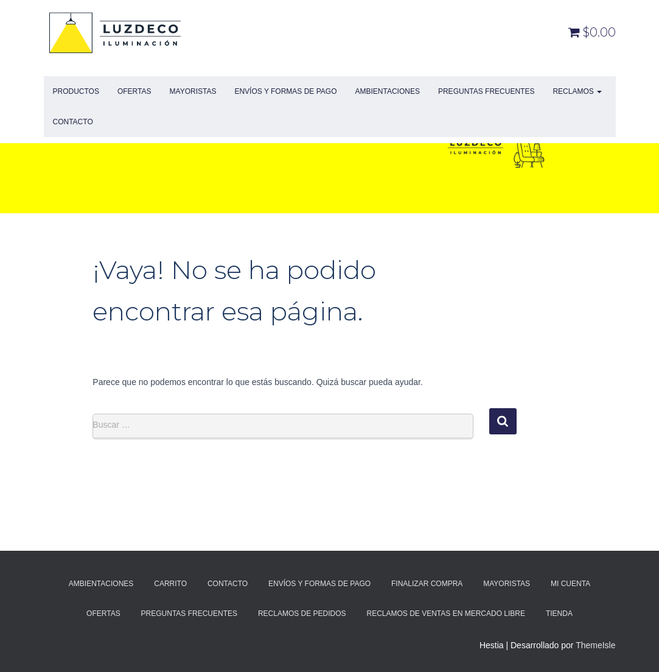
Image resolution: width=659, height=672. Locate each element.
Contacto (73, 122)
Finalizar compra (426, 583)
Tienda (559, 613)
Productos (76, 91)
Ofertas (134, 91)
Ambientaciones (387, 91)
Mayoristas (193, 91)
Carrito (170, 583)
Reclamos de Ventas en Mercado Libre (446, 613)
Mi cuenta (570, 583)
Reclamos (577, 91)
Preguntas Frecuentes (486, 91)
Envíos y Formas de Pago (285, 91)
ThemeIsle (595, 645)
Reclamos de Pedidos (302, 613)
